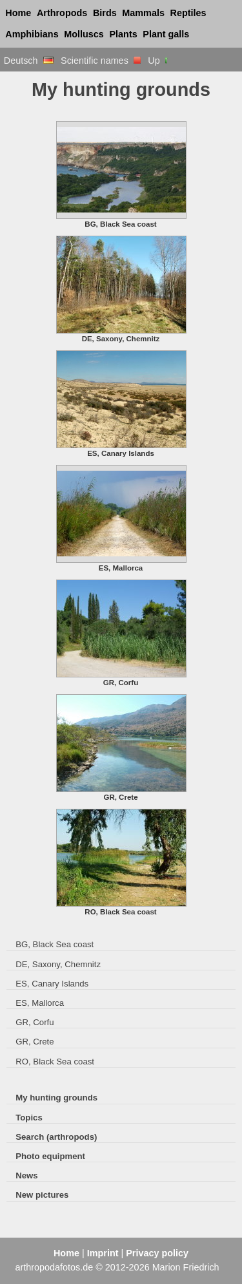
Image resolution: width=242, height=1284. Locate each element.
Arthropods (62, 13)
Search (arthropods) (56, 1137)
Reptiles (188, 13)
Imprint (103, 1253)
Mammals (143, 13)
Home (18, 13)
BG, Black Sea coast (54, 944)
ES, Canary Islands (51, 983)
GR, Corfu (34, 1022)
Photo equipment (50, 1156)
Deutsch (29, 60)
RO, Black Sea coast (54, 1061)
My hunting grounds (56, 1097)
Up (158, 60)
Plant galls (166, 34)
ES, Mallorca (39, 1003)
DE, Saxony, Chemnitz (58, 964)
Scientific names (101, 60)
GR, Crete (34, 1041)
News (26, 1175)
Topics (29, 1117)
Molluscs (84, 34)
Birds (105, 13)
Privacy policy (157, 1253)
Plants (123, 34)
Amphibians (31, 34)
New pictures (41, 1195)
